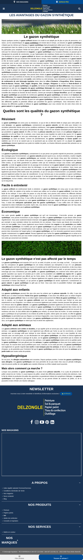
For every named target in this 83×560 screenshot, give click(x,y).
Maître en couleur (8, 532)
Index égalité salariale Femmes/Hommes (16, 488)
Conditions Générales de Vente (13, 491)
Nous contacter (8, 496)
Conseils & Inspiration (10, 521)
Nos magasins (7, 493)
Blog (4, 499)
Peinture (5, 510)
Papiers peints (7, 513)
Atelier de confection (9, 518)
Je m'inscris (66, 394)
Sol (4, 515)
